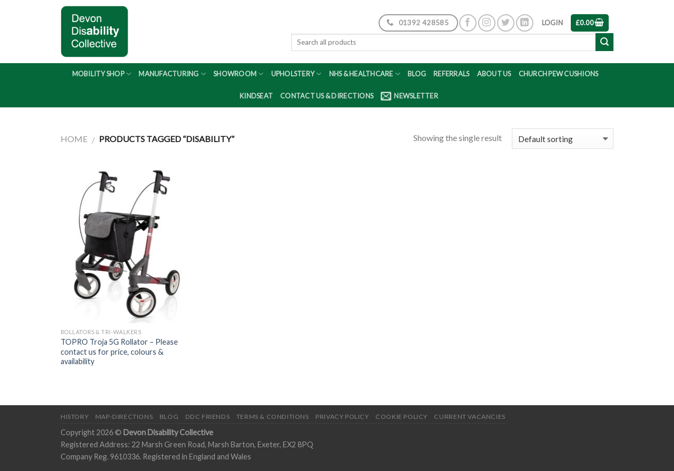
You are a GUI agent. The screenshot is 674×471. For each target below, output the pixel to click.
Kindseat (256, 96)
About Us (494, 73)
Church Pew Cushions (559, 73)
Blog (417, 73)
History (74, 416)
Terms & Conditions (272, 416)
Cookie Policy (401, 416)
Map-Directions (124, 416)
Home (74, 139)
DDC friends (207, 416)
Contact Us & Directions (326, 96)
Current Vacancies (469, 416)
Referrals (451, 73)
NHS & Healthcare (365, 74)
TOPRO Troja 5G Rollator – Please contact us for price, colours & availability (119, 351)
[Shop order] (562, 138)
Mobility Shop (102, 74)
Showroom (238, 74)
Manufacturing (172, 74)
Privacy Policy (342, 416)
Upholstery (296, 74)
